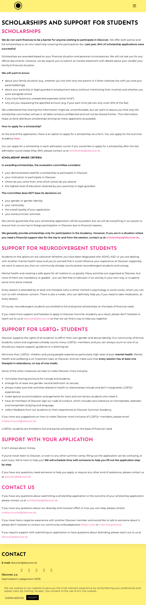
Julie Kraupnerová (110, 524)
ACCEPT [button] (32, 597)
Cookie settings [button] (14, 597)
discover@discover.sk (37, 318)
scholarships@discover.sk (84, 150)
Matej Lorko (88, 524)
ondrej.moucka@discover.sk (19, 421)
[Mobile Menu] (134, 6)
